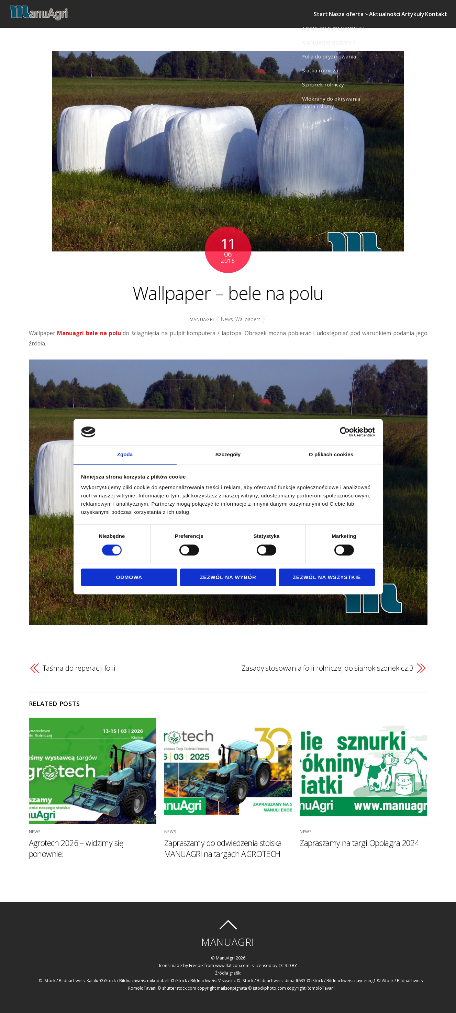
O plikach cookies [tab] (331, 454)
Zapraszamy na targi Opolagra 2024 (360, 840)
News (226, 317)
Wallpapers (248, 317)
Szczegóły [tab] (228, 454)
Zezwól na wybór (228, 577)
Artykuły (402, 9)
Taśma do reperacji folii (79, 666)
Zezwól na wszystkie (327, 577)
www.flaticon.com (232, 963)
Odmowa (129, 577)
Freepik (196, 963)
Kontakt (432, 9)
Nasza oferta (327, 9)
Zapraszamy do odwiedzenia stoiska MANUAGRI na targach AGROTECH (225, 846)
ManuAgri (201, 317)
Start (294, 9)
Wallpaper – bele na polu (228, 290)
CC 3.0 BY (288, 963)
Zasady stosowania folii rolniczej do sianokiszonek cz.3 (327, 666)
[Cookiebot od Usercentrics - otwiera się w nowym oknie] (345, 432)
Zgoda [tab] (125, 454)
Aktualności (369, 9)
